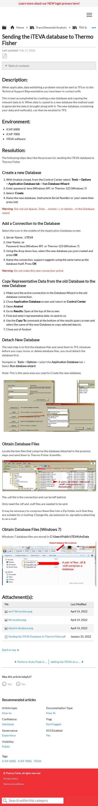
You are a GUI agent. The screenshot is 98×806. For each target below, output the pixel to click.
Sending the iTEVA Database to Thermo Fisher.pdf (36, 636)
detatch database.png (20, 628)
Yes (10, 684)
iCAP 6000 (9, 761)
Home (17, 27)
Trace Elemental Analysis (48, 27)
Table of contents (18, 65)
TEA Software (84, 27)
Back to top (9, 649)
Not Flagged (53, 724)
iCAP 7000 (24, 761)
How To (50, 713)
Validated (8, 724)
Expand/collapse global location (94, 26)
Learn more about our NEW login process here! (49, 3)
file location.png (17, 619)
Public (6, 746)
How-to (7, 713)
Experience (9, 735)
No (23, 684)
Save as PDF (4, 56)
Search (5, 801)
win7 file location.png (20, 611)
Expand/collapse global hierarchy (6, 27)
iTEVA (37, 761)
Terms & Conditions (13, 783)
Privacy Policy (10, 778)
